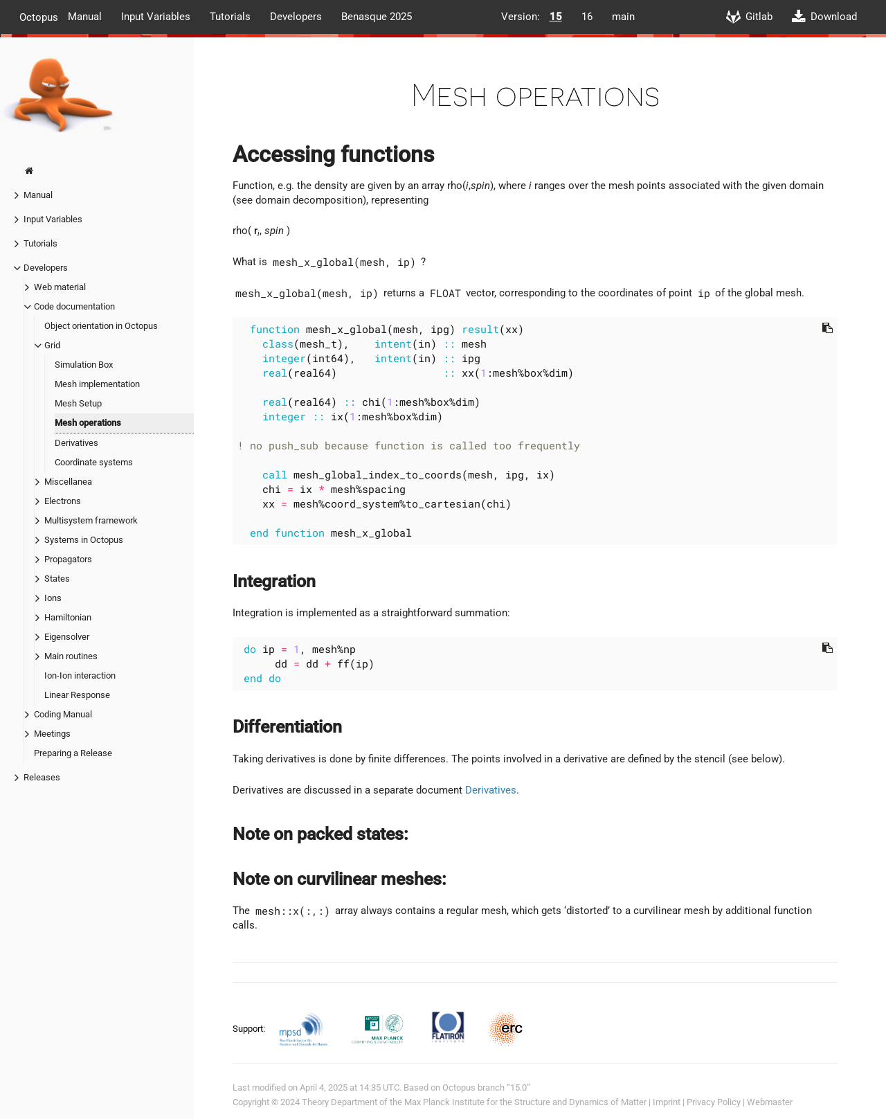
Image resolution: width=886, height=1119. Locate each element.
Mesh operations (88, 423)
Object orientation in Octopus (101, 326)
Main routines (71, 656)
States (57, 578)
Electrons (62, 501)
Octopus (38, 16)
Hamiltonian (67, 617)
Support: (250, 1028)
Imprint (666, 1102)
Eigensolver (66, 637)
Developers (296, 16)
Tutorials (230, 16)
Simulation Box (84, 364)
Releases (42, 777)
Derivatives (76, 443)
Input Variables (155, 16)
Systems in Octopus (83, 540)
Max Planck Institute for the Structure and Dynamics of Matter (525, 1102)
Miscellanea (68, 481)
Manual (85, 16)
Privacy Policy (714, 1102)
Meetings (52, 733)
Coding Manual (63, 714)
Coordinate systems (94, 462)
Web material (60, 287)
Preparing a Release (73, 753)
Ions (53, 598)
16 (587, 16)
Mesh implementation (97, 384)
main (623, 16)
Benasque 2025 (376, 16)
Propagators (68, 559)
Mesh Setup (78, 403)
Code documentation (74, 306)
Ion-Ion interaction (80, 675)
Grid (52, 345)
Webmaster (770, 1102)
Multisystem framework (91, 520)
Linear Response (77, 695)
